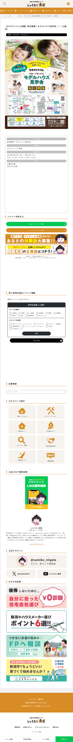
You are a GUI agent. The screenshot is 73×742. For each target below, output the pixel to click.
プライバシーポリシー (42, 727)
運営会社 (56, 727)
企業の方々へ (27, 727)
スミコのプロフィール (36, 544)
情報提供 (17, 727)
